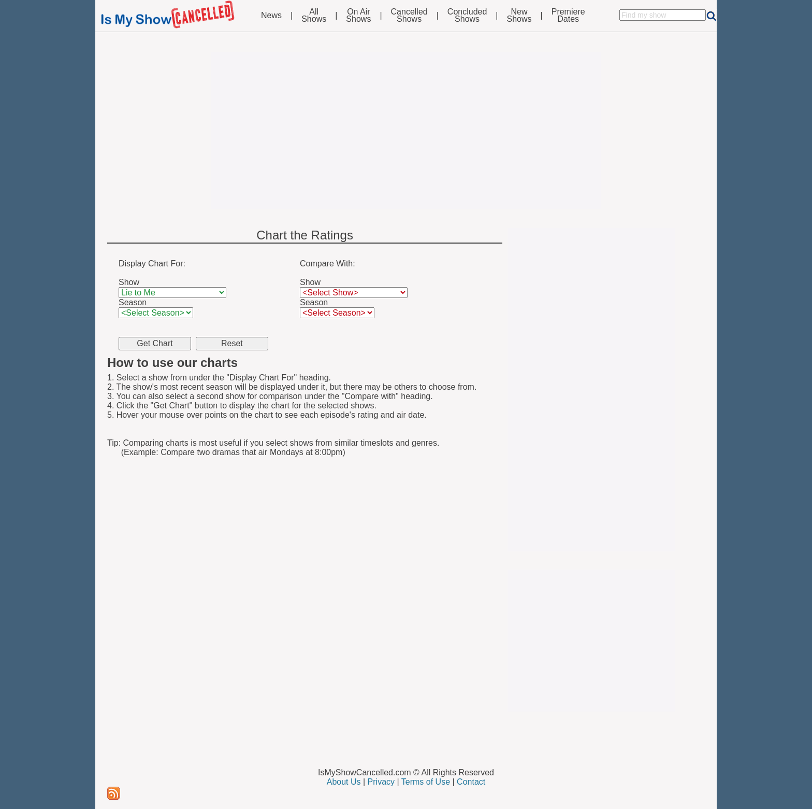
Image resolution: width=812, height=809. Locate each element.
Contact (471, 781)
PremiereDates (568, 15)
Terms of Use (425, 781)
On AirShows (358, 15)
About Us (344, 781)
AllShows (313, 15)
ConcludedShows (467, 15)
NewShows (519, 15)
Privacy (381, 781)
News (271, 15)
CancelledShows (409, 15)
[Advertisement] (406, 130)
